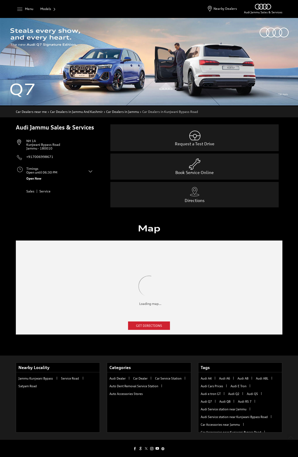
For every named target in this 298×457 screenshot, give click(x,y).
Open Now (33, 178)
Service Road (70, 378)
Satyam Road (27, 386)
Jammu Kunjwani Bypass (35, 378)
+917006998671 (39, 157)
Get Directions (149, 326)
